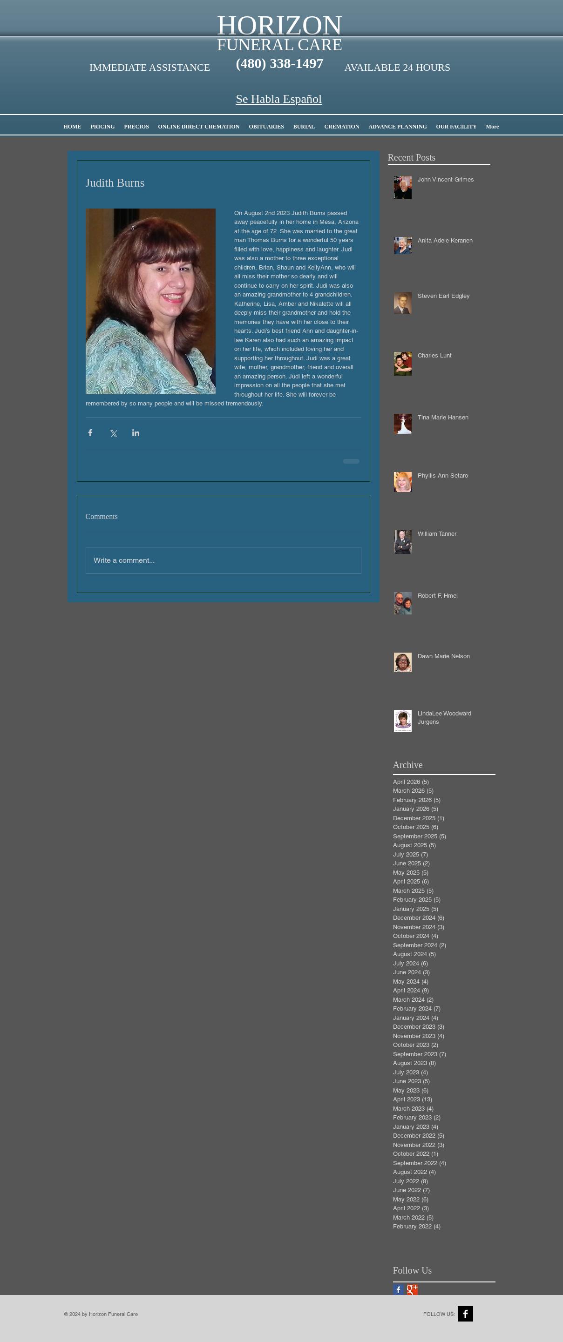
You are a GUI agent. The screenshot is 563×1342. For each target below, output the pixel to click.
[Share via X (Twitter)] (113, 432)
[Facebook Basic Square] (398, 1289)
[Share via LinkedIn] (135, 432)
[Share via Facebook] (90, 432)
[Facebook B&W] (465, 1314)
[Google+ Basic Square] (412, 1289)
